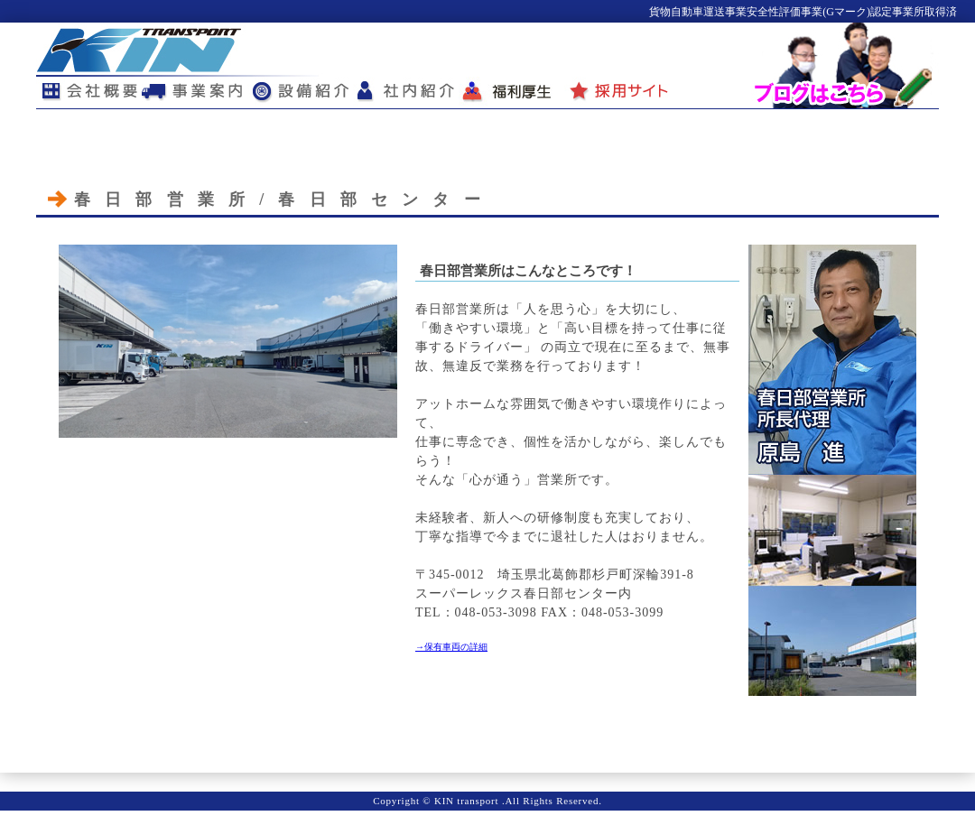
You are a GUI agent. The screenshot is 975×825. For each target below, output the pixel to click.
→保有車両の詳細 (451, 647)
